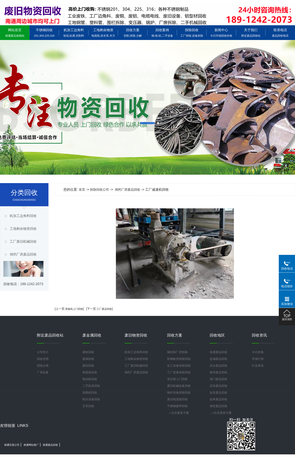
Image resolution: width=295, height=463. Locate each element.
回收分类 (43, 365)
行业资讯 (258, 365)
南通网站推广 (31, 444)
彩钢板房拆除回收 (179, 359)
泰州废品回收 (218, 372)
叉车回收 (88, 406)
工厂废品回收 (104, 308)
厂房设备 (43, 372)
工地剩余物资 (103, 32)
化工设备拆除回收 (179, 365)
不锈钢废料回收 (177, 406)
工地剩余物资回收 (23, 228)
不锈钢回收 (44, 32)
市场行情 (258, 359)
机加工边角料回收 (23, 216)
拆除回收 (191, 32)
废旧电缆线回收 (177, 399)
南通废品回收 (218, 352)
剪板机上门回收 (74, 308)
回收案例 (162, 32)
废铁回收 (88, 352)
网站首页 (15, 32)
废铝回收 (88, 365)
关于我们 (251, 32)
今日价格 (258, 352)
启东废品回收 (218, 385)
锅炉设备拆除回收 (179, 392)
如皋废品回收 (218, 399)
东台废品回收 (218, 365)
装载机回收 (89, 392)
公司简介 (43, 352)
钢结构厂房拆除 (177, 352)
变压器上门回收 (177, 379)
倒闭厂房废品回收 (23, 254)
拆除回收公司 (99, 189)
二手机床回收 (91, 385)
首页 (82, 189)
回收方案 (133, 32)
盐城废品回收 (218, 359)
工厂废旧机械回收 (23, 241)
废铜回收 (88, 359)
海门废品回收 (218, 379)
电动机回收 (89, 379)
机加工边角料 (73, 32)
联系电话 (280, 32)
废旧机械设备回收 (179, 385)
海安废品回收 (218, 406)
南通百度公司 (11, 444)
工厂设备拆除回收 (179, 372)
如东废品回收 (218, 392)
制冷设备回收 (91, 399)
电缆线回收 (89, 372)
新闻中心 (221, 32)
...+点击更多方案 (178, 412)
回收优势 (43, 359)
